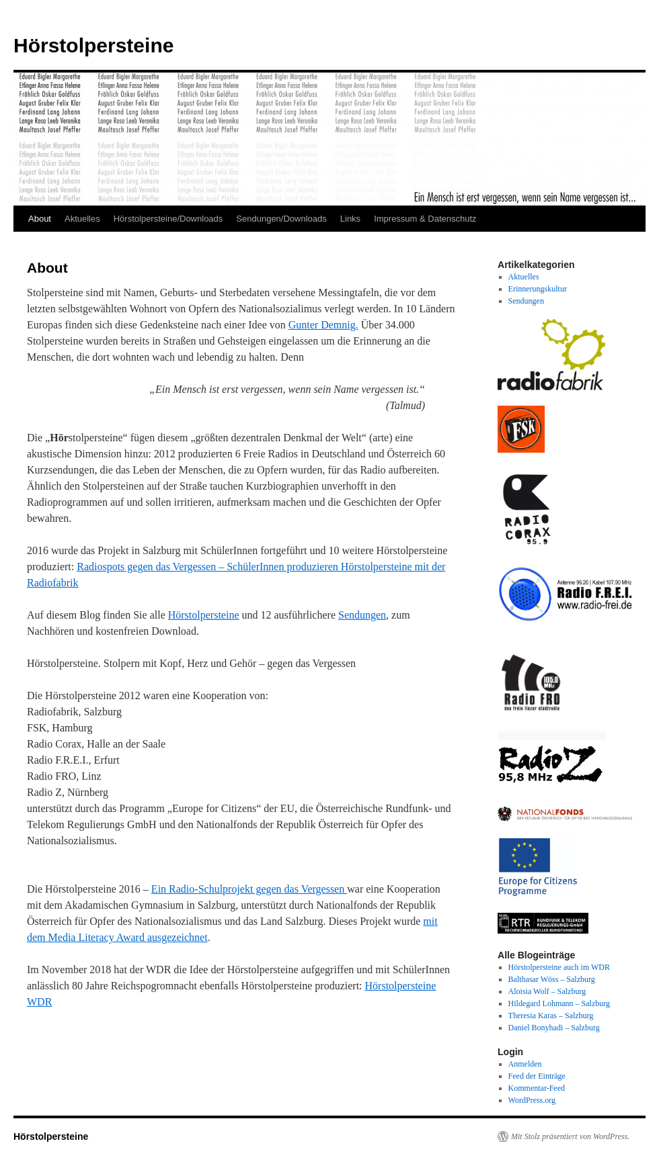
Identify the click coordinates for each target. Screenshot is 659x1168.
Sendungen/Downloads (281, 219)
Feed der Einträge (537, 1076)
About (39, 219)
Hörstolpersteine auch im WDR (559, 967)
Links (350, 219)
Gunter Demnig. (323, 324)
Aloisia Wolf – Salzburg (547, 991)
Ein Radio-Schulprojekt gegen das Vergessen (249, 889)
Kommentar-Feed (536, 1088)
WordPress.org (531, 1100)
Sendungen (362, 615)
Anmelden (525, 1064)
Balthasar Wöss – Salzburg (551, 979)
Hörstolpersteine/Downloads (168, 219)
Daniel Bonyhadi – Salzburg (554, 1027)
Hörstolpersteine (93, 45)
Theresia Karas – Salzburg (551, 1015)
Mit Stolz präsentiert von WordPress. (570, 1136)
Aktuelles (82, 219)
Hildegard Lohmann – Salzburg (559, 1003)
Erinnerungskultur (537, 289)
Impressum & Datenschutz (425, 219)
